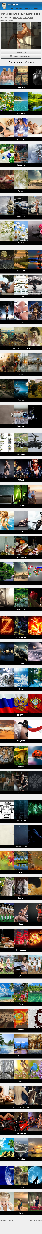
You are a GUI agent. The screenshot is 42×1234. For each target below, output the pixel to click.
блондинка (17, 18)
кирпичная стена (7, 20)
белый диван (28, 18)
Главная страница (15, 8)
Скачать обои (20, 52)
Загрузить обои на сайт (8, 1220)
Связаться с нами (35, 1220)
